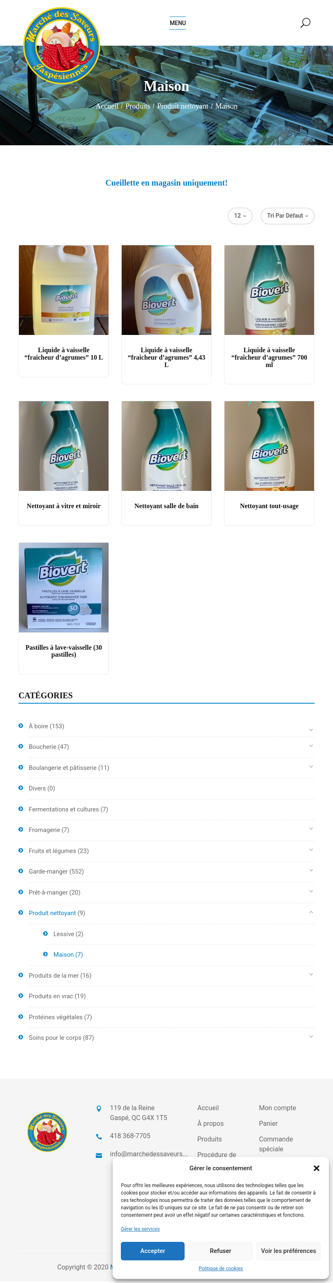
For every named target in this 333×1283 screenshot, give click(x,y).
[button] (316, 1168)
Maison (63, 956)
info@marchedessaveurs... (149, 1156)
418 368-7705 (130, 1137)
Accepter (152, 1251)
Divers (37, 790)
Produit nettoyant (182, 108)
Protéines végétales (56, 1019)
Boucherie (42, 749)
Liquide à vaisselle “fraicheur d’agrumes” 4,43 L (167, 359)
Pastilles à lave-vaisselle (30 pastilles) (63, 653)
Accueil (106, 108)
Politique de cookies (221, 1268)
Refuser (220, 1251)
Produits (137, 108)
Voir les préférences (288, 1251)
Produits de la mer (54, 977)
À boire (38, 728)
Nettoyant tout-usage (269, 507)
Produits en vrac (51, 998)
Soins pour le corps (55, 1040)
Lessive (63, 935)
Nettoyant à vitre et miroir (64, 507)
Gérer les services (140, 1229)
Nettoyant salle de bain (166, 507)
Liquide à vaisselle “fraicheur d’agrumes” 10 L (63, 356)
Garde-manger (48, 873)
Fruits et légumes (52, 852)
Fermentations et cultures (64, 811)
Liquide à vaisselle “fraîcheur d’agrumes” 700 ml (269, 359)
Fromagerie (44, 832)
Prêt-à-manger (48, 894)
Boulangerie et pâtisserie (63, 769)
